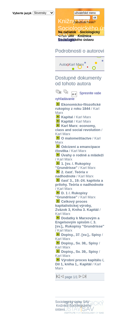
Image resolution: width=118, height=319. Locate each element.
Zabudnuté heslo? (84, 22)
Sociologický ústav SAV (72, 302)
